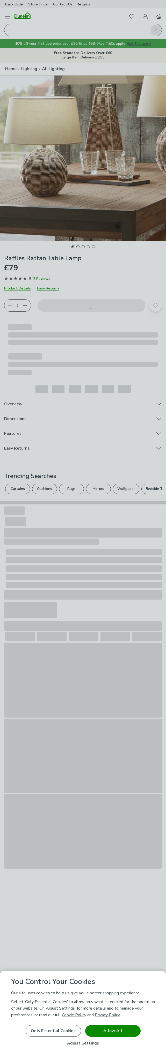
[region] (83, 1011)
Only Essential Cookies (53, 1031)
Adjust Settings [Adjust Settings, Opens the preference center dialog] (83, 1043)
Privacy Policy (107, 1015)
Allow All (112, 1031)
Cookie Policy (74, 1015)
